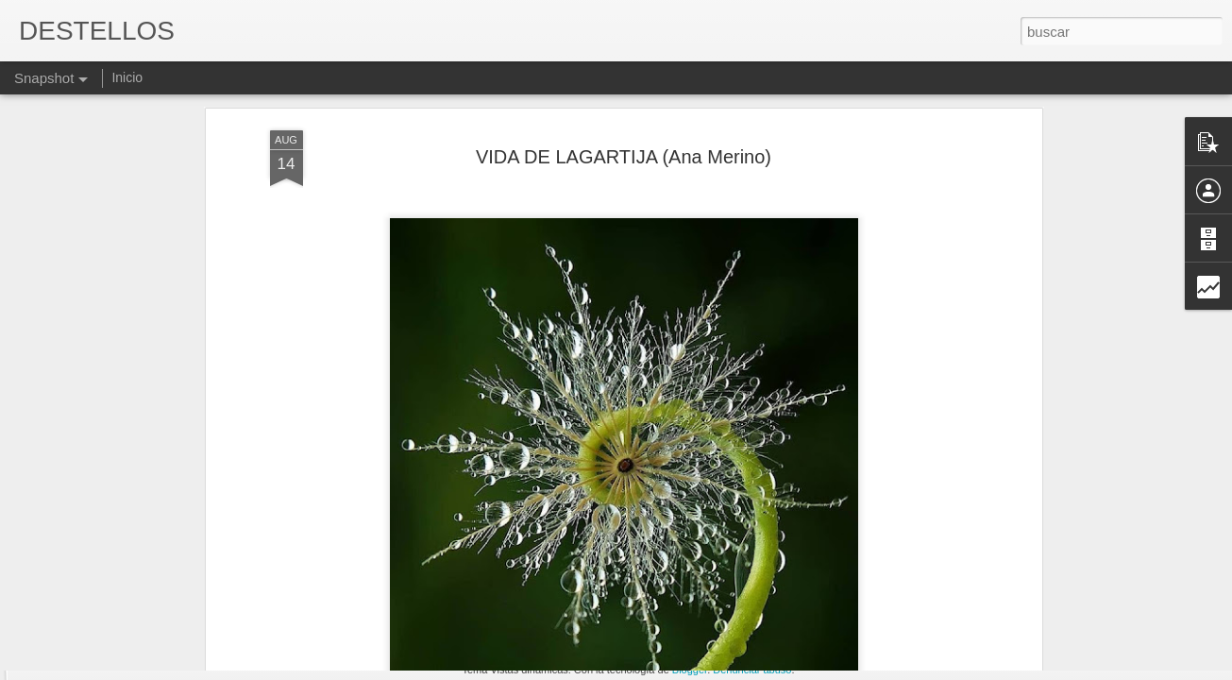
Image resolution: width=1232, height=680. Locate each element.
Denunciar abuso (752, 669)
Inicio (127, 77)
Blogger (689, 669)
